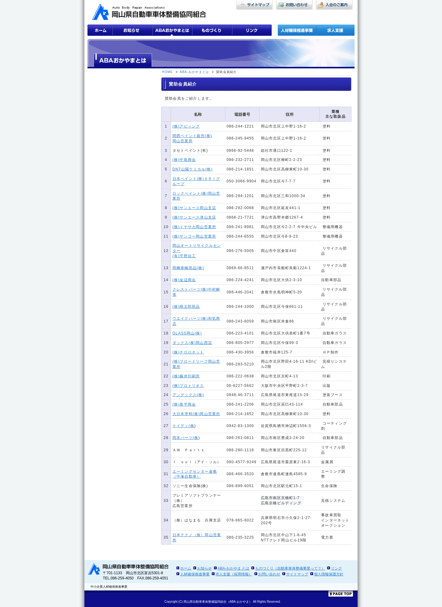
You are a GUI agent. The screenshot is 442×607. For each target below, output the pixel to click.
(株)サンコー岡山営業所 (194, 236)
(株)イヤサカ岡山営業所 (194, 227)
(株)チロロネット (188, 352)
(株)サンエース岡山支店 (194, 208)
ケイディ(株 (183, 426)
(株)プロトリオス (188, 386)
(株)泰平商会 (184, 404)
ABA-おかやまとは (194, 72)
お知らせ (204, 568)
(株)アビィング (186, 126)
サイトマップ (297, 574)
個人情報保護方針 (328, 574)
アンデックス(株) (188, 395)
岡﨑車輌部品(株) (188, 268)
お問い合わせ (269, 574)
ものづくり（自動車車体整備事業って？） (290, 568)
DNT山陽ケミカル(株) (193, 169)
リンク (336, 568)
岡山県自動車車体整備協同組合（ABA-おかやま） (218, 601)
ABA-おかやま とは (233, 568)
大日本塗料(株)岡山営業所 (196, 414)
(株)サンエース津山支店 (194, 217)
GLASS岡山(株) (187, 333)
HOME (167, 72)
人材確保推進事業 (195, 574)
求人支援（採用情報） (233, 574)
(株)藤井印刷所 (186, 376)
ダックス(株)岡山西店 (192, 343)
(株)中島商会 (184, 160)
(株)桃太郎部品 (186, 306)
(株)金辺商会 (184, 280)
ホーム (185, 568)
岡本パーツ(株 (185, 438)
